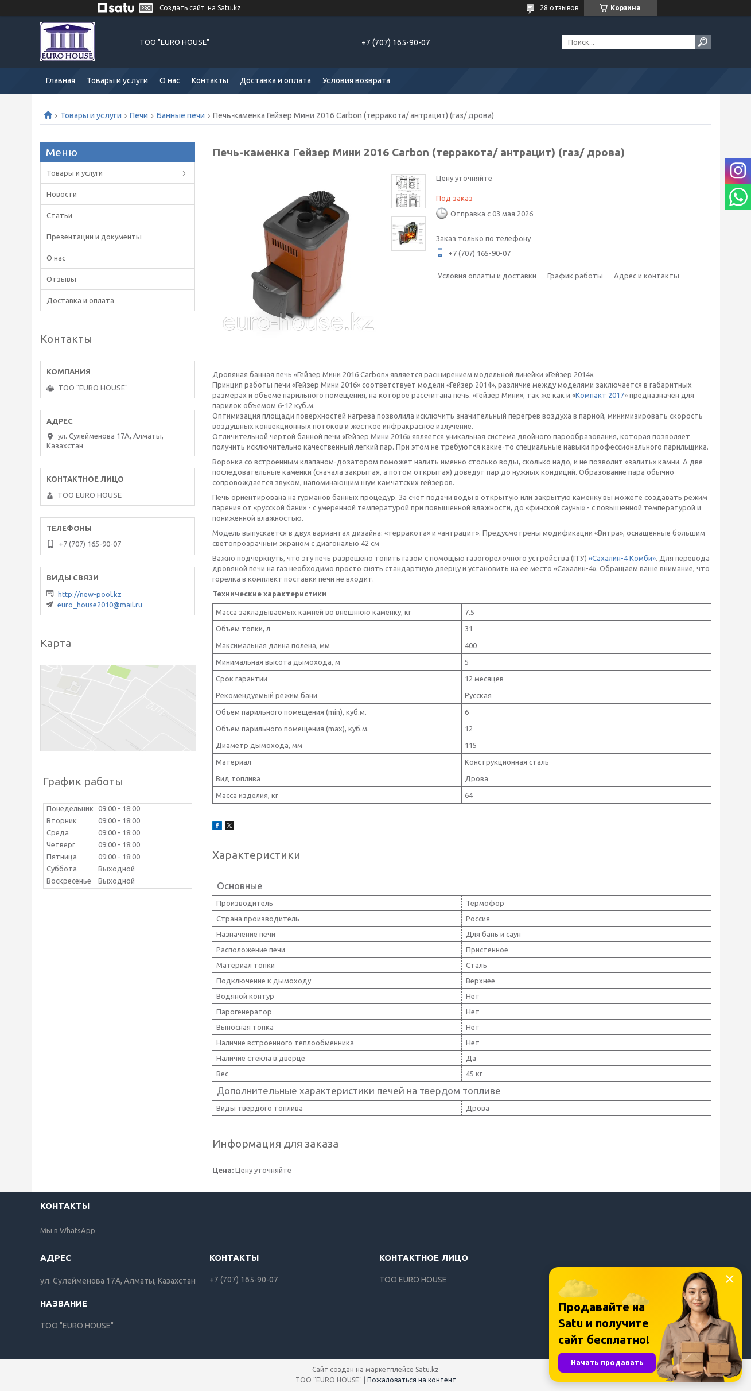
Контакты (210, 80)
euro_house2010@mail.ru (99, 604)
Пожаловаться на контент (411, 1380)
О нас (169, 80)
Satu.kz (427, 1369)
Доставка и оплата (275, 80)
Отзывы (61, 279)
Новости (61, 194)
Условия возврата (356, 80)
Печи (139, 115)
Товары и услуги (117, 80)
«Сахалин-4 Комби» (622, 558)
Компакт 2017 (599, 395)
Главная (60, 80)
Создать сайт (182, 7)
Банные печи (181, 115)
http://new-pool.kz (90, 594)
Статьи (59, 215)
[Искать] (703, 42)
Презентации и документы (94, 237)
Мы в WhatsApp (67, 1230)
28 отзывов (559, 7)
